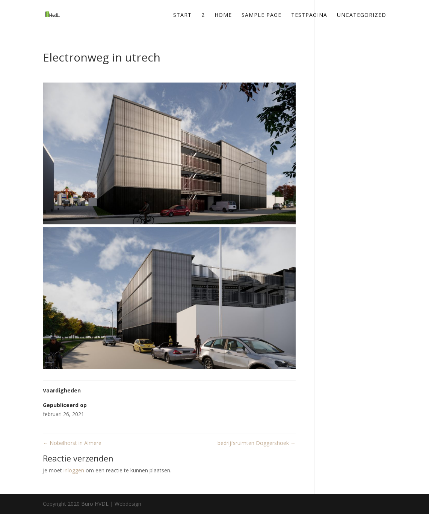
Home (223, 15)
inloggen (73, 470)
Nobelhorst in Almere (72, 442)
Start (182, 15)
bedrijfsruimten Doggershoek (257, 442)
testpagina (309, 15)
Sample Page (261, 15)
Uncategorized (361, 15)
